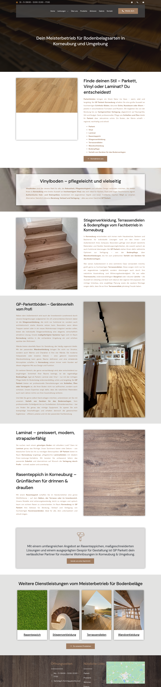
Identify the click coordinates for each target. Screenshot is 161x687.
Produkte (83, 11)
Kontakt (110, 11)
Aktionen (93, 11)
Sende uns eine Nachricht (80, 580)
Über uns (74, 11)
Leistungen (63, 11)
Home (52, 11)
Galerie (101, 11)
